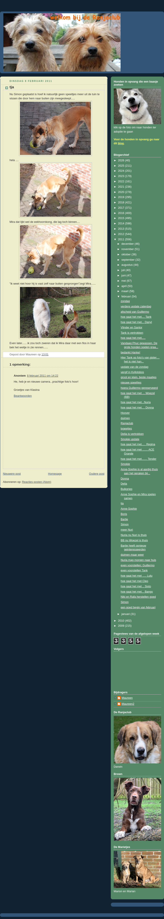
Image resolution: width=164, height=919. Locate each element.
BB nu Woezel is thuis (134, 540)
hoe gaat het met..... (133, 337)
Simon (125, 524)
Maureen (127, 697)
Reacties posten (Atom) (36, 482)
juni (124, 275)
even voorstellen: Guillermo (138, 565)
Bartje (124, 519)
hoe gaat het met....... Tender (138, 458)
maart (125, 291)
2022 (121, 181)
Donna (125, 478)
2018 (121, 202)
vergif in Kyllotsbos (132, 372)
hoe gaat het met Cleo (134, 581)
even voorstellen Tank (134, 570)
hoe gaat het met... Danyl (136, 322)
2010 (121, 620)
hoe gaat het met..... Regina (138, 444)
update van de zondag (134, 366)
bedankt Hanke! (130, 352)
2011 (121, 239)
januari (126, 614)
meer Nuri (127, 529)
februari (126, 296)
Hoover (125, 412)
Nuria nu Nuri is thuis (134, 535)
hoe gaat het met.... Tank (136, 316)
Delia (124, 483)
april (124, 286)
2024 (121, 170)
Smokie (125, 464)
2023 (121, 176)
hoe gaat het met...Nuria (136, 402)
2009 (121, 625)
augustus (127, 264)
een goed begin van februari (138, 607)
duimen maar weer (132, 554)
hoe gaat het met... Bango (137, 591)
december (128, 243)
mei (124, 280)
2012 (121, 234)
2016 (121, 213)
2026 (121, 160)
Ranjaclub (127, 423)
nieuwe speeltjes (131, 382)
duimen (125, 418)
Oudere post (96, 473)
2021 (121, 186)
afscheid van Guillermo (135, 311)
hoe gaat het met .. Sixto (136, 586)
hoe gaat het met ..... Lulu (136, 575)
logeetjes (126, 428)
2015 (121, 218)
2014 (121, 223)
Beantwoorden (23, 395)
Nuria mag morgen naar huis (138, 560)
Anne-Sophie (129, 508)
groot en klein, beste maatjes (138, 377)
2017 (121, 207)
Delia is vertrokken (132, 433)
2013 (121, 228)
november (128, 249)
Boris (124, 514)
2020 (121, 192)
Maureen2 (128, 703)
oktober (126, 254)
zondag (125, 301)
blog (121, 143)
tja (122, 503)
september (128, 259)
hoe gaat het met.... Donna (137, 407)
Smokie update (130, 439)
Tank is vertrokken (132, 332)
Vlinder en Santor (131, 327)
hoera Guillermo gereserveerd (139, 387)
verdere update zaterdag (136, 306)
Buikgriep (127, 489)
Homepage (55, 473)
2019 (121, 197)
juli (123, 270)
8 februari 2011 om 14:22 (42, 375)
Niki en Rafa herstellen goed (138, 596)
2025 (121, 165)
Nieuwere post (12, 473)
